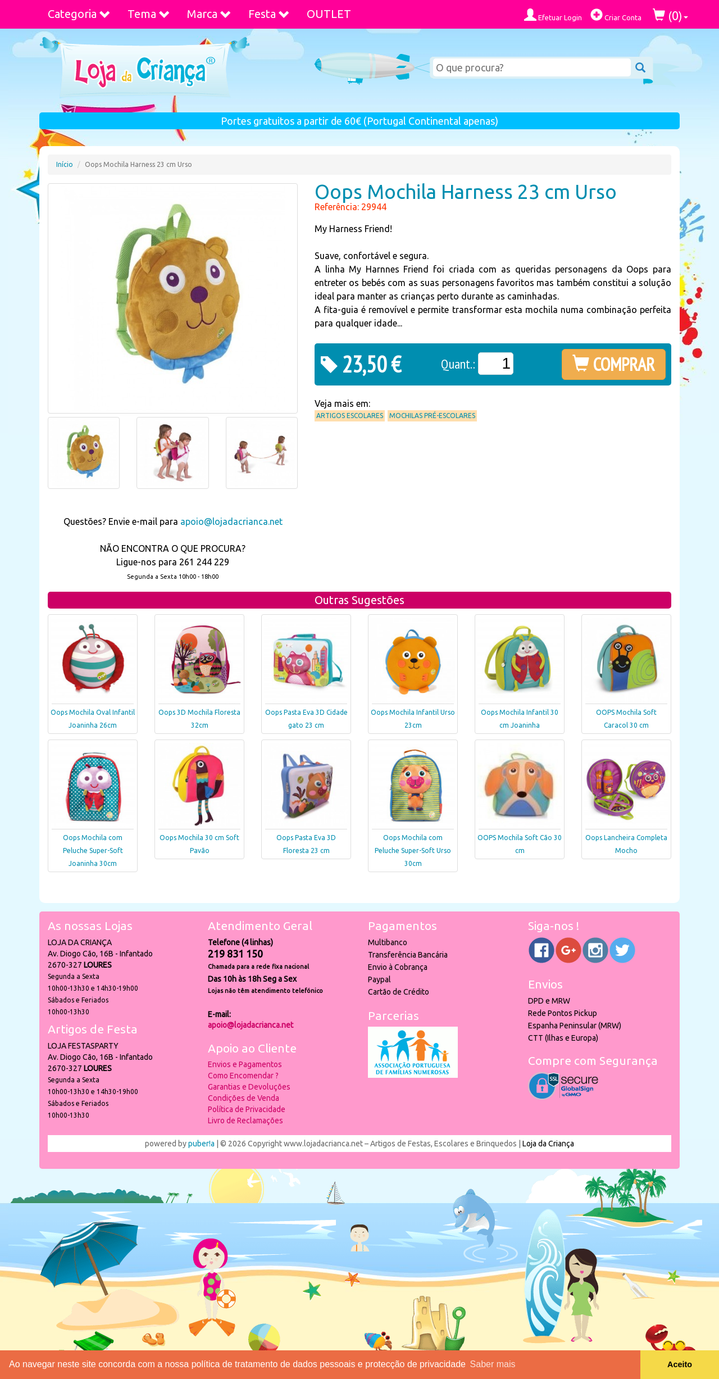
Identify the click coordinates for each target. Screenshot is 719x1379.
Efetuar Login (553, 14)
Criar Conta (615, 14)
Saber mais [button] (493, 1364)
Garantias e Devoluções (249, 1086)
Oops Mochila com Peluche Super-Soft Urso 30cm (413, 850)
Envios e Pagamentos (245, 1064)
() (670, 15)
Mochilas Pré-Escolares (432, 415)
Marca (209, 13)
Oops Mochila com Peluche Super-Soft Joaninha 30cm (93, 850)
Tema (149, 13)
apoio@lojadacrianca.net (231, 521)
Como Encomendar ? (243, 1075)
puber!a (201, 1143)
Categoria (79, 13)
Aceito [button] (679, 1364)
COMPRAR (613, 364)
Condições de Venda (243, 1098)
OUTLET (329, 13)
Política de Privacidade (246, 1109)
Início (64, 164)
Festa (269, 13)
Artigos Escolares (349, 415)
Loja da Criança (548, 1143)
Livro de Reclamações (245, 1120)
